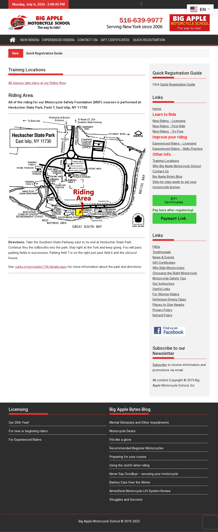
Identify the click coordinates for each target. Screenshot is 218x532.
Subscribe (160, 365)
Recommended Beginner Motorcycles (136, 448)
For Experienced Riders (25, 440)
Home (157, 109)
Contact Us (87, 40)
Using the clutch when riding (129, 465)
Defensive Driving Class (169, 299)
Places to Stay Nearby (168, 305)
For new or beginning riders (28, 431)
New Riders (29, 40)
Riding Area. (21, 95)
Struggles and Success (125, 500)
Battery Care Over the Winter (129, 482)
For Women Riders (166, 294)
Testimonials (162, 252)
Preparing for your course (127, 457)
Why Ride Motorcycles (169, 268)
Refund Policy (162, 315)
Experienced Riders (58, 40)
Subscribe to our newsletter (119, 53)
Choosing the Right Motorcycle (175, 273)
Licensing (18, 409)
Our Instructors (163, 284)
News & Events (163, 257)
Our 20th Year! (19, 423)
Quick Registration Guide (177, 84)
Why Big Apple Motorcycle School (177, 166)
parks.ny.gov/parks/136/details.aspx (41, 267)
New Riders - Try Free (168, 131)
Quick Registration (149, 40)
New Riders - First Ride (169, 126)
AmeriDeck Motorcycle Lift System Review (140, 491)
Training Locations (166, 161)
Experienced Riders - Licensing (174, 143)
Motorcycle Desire (122, 431)
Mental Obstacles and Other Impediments (139, 423)
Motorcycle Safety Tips (169, 278)
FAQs (156, 247)
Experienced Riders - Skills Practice (178, 149)
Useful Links (161, 289)
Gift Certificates (115, 40)
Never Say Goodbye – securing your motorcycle (143, 474)
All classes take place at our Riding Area (37, 83)
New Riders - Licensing (169, 121)
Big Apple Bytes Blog (167, 177)
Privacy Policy (162, 310)
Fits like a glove (120, 440)
